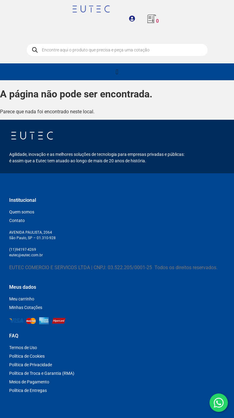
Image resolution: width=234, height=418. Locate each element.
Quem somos (21, 211)
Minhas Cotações (25, 307)
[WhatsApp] (219, 403)
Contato (17, 220)
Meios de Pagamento (29, 381)
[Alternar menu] (117, 71)
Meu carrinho (21, 298)
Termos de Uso (23, 347)
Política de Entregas (28, 390)
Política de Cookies (27, 356)
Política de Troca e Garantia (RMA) (41, 373)
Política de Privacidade (30, 364)
